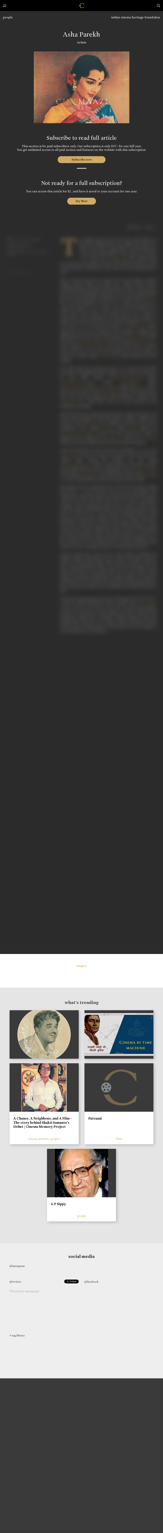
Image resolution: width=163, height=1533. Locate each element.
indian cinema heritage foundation (135, 17)
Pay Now (81, 201)
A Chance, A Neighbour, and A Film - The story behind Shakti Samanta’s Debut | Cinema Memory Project (42, 1122)
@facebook (91, 1281)
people (8, 17)
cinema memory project (44, 1139)
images (81, 966)
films (119, 1139)
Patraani (95, 1118)
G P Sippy (58, 1204)
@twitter (15, 1281)
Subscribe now (81, 159)
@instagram (17, 1266)
